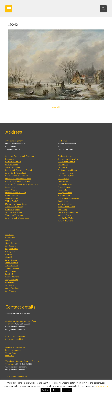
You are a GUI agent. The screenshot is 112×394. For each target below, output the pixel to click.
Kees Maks (62, 190)
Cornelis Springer (12, 209)
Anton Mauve (11, 190)
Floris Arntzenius (65, 156)
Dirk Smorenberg (65, 204)
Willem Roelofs (11, 201)
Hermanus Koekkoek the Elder (18, 178)
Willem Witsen (64, 215)
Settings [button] (45, 390)
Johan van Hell (11, 263)
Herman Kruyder (65, 184)
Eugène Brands (11, 248)
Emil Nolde (9, 282)
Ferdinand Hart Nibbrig (67, 170)
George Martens (65, 192)
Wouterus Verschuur (14, 215)
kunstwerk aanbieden (15, 339)
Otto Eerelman (11, 164)
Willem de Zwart (65, 221)
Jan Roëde (9, 285)
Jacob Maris (10, 187)
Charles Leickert (12, 195)
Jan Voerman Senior (66, 207)
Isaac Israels (63, 178)
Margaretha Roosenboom (16, 204)
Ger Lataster (10, 271)
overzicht (56, 107)
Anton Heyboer (11, 265)
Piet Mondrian (64, 195)
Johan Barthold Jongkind (15, 173)
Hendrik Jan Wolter (66, 218)
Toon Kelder (63, 181)
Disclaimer (9, 355)
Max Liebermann (65, 187)
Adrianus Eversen (12, 167)
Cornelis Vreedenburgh (68, 212)
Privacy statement (13, 350)
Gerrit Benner (11, 243)
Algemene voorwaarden (15, 347)
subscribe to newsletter (16, 376)
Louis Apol (9, 159)
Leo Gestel (62, 167)
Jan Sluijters (63, 201)
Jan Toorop (62, 209)
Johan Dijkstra (11, 260)
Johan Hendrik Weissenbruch (17, 218)
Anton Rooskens (12, 288)
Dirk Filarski (63, 164)
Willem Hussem (12, 268)
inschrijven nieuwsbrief (15, 336)
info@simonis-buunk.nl (15, 329)
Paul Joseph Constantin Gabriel (18, 170)
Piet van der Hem (65, 173)
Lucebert (9, 274)
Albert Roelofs (11, 198)
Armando (9, 240)
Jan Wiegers (10, 291)
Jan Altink (9, 234)
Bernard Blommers (13, 161)
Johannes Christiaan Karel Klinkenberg (21, 184)
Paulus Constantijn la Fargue (17, 181)
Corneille (9, 257)
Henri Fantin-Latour (66, 161)
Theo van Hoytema (66, 176)
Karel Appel (10, 237)
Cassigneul (10, 251)
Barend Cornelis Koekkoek (16, 176)
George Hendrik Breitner (68, 159)
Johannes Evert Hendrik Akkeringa (19, 156)
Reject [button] (56, 390)
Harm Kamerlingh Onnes (68, 198)
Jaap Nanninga (11, 279)
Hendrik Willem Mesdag (15, 192)
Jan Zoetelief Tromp (13, 212)
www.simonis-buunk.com (16, 367)
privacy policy (102, 386)
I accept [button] (67, 390)
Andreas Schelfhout (13, 207)
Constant (9, 254)
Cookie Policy (11, 353)
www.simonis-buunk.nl (15, 326)
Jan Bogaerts (10, 246)
